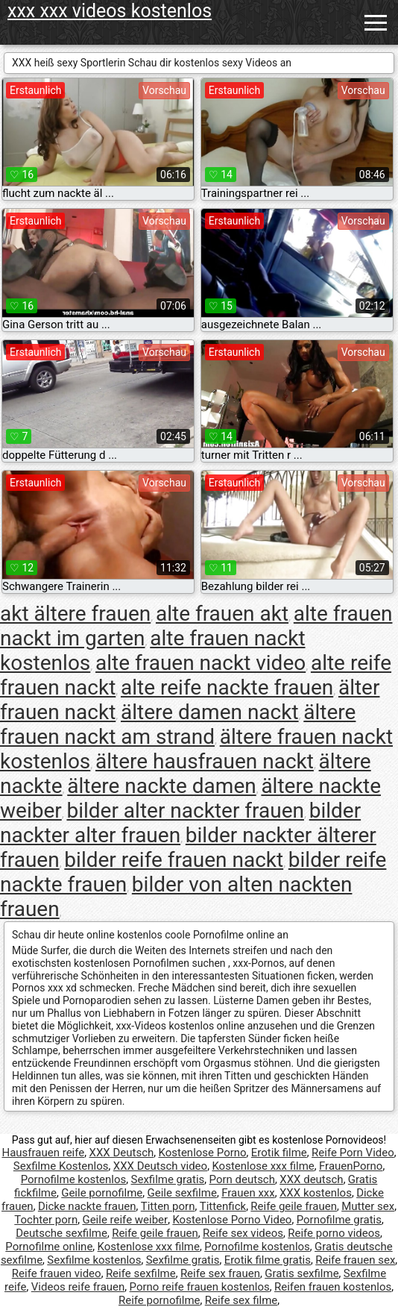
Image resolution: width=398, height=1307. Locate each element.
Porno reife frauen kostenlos (200, 1287)
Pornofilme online (48, 1246)
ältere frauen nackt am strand (178, 724)
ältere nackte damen (161, 786)
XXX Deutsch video (160, 1166)
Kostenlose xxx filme (263, 1166)
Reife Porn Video (353, 1152)
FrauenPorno (350, 1166)
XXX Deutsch (121, 1152)
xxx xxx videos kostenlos (109, 11)
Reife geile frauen (293, 1206)
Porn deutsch (242, 1179)
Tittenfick (223, 1206)
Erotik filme (279, 1152)
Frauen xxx (248, 1193)
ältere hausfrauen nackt (204, 761)
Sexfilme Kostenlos (61, 1166)
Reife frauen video (56, 1273)
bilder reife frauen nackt (173, 859)
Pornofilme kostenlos (74, 1179)
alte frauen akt (222, 613)
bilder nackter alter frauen (180, 822)
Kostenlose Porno (202, 1152)
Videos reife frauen (78, 1287)
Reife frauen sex (355, 1260)
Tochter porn (46, 1219)
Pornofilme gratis (339, 1219)
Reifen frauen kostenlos (332, 1287)
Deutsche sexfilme (61, 1233)
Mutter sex (367, 1206)
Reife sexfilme (141, 1273)
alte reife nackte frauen (227, 687)
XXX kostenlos (315, 1193)
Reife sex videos (243, 1233)
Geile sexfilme (182, 1193)
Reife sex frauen (220, 1273)
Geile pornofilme (101, 1193)
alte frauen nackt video (200, 663)
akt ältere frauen (75, 613)
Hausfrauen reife (42, 1152)
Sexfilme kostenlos (94, 1260)
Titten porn (168, 1206)
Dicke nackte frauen (87, 1206)
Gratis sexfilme (301, 1273)
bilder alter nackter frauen (185, 810)
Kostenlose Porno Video (231, 1219)
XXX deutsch (311, 1179)
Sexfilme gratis (168, 1179)
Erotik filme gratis (267, 1260)
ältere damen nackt (210, 712)
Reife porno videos (334, 1233)
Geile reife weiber (125, 1219)
